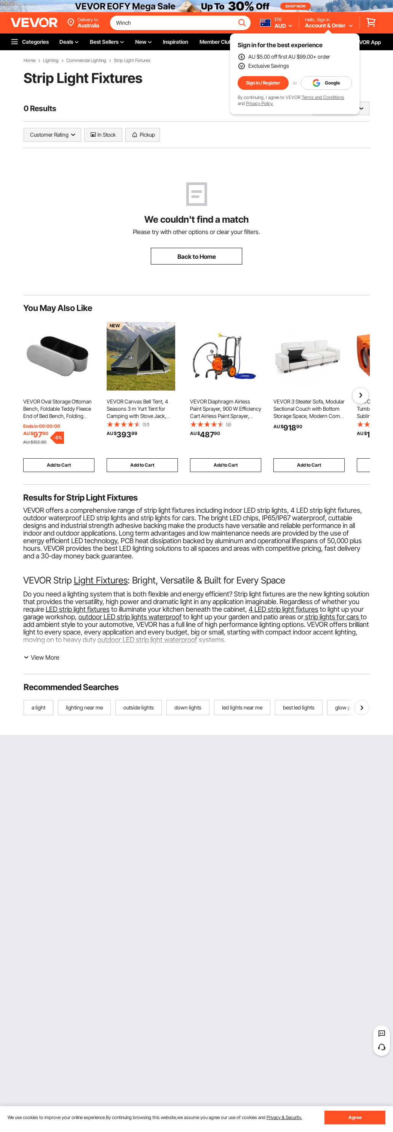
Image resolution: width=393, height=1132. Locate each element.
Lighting (51, 60)
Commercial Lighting (86, 60)
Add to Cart (59, 465)
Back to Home (196, 256)
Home (29, 60)
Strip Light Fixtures (132, 60)
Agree (355, 1117)
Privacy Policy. (259, 103)
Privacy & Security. (284, 1117)
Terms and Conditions (323, 97)
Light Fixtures (101, 580)
